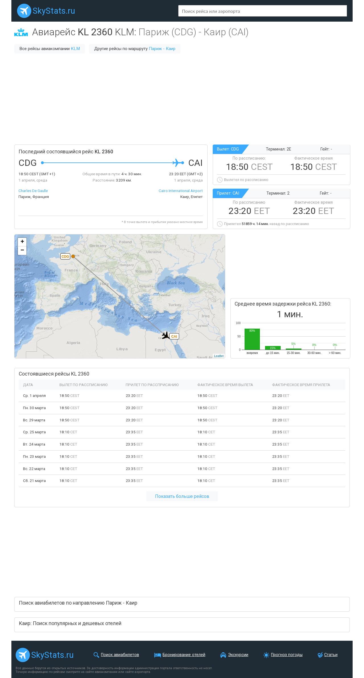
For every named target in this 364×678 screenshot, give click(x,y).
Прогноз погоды (287, 654)
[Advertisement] (182, 99)
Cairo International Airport (181, 190)
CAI (174, 337)
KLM (75, 48)
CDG (65, 257)
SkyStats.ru (54, 11)
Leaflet (219, 356)
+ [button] (22, 242)
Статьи (331, 654)
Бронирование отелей (184, 654)
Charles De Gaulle (33, 190)
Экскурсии (238, 654)
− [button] (22, 250)
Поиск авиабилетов (120, 654)
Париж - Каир (162, 48)
